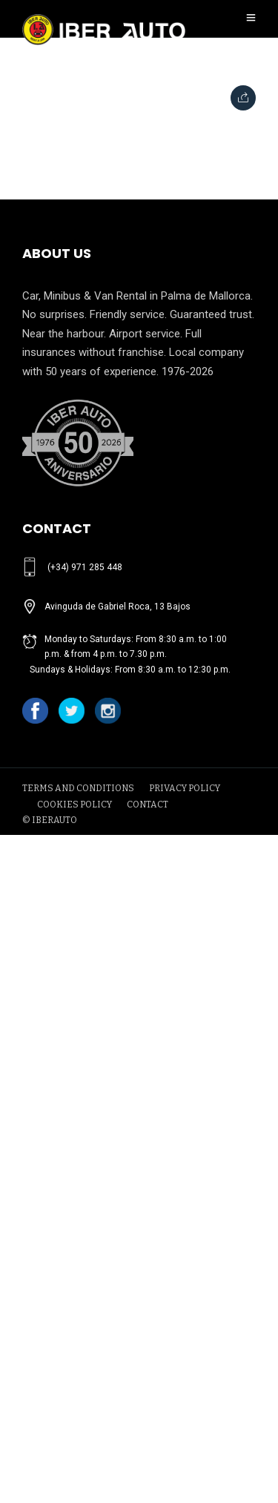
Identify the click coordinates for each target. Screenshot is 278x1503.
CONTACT (147, 804)
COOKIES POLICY (74, 804)
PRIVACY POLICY (184, 788)
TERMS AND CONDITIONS (78, 788)
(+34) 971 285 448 (84, 567)
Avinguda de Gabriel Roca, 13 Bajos (117, 606)
